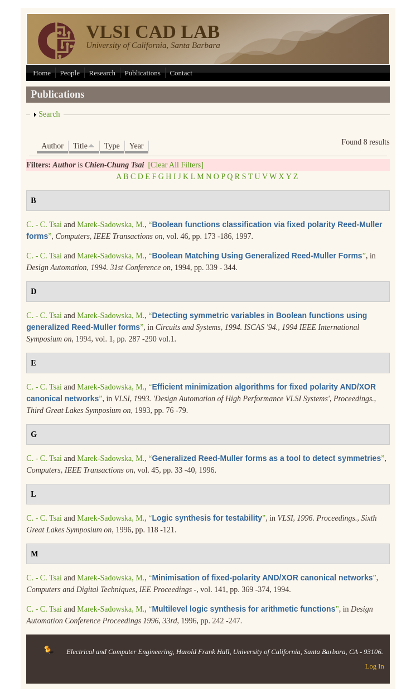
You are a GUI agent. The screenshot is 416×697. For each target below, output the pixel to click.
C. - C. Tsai (44, 224)
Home (42, 73)
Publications (143, 73)
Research (102, 73)
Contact (181, 73)
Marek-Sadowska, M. (110, 224)
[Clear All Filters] (176, 165)
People (70, 73)
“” (257, 256)
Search (49, 114)
